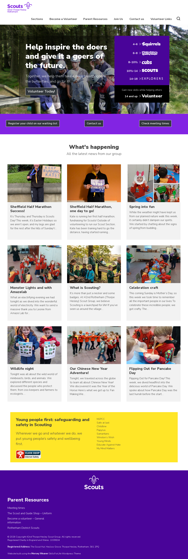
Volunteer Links (161, 19)
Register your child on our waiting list (32, 123)
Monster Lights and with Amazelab (31, 289)
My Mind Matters (106, 448)
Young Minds (104, 441)
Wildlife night (22, 368)
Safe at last (103, 422)
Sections (37, 19)
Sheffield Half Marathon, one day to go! (91, 208)
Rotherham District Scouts (23, 528)
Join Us (118, 19)
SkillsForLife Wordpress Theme (65, 553)
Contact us (136, 19)
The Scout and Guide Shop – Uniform (29, 513)
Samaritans (103, 433)
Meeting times (16, 508)
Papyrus (101, 430)
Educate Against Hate (109, 444)
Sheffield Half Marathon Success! (30, 208)
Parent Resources (95, 19)
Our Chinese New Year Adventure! (89, 370)
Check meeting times (155, 123)
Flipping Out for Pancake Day (150, 370)
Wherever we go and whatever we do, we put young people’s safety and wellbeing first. (49, 438)
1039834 (55, 540)
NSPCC (101, 419)
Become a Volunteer (63, 19)
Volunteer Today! (41, 91)
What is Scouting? (85, 287)
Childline (101, 426)
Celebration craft (143, 287)
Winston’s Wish (105, 437)
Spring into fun (142, 206)
